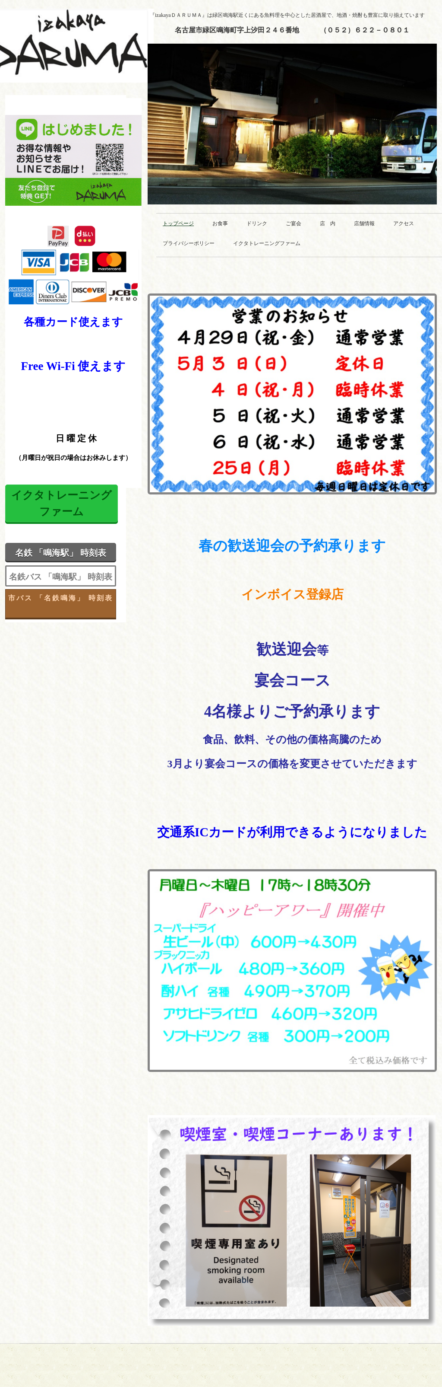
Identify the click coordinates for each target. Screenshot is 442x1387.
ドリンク (256, 223)
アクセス (403, 223)
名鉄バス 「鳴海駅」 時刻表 (60, 576)
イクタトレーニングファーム (266, 243)
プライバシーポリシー (189, 243)
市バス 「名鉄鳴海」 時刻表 (60, 598)
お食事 (220, 223)
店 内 (327, 223)
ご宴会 (293, 223)
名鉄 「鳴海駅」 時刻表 (60, 553)
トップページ (178, 223)
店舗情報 (364, 223)
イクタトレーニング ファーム (61, 503)
